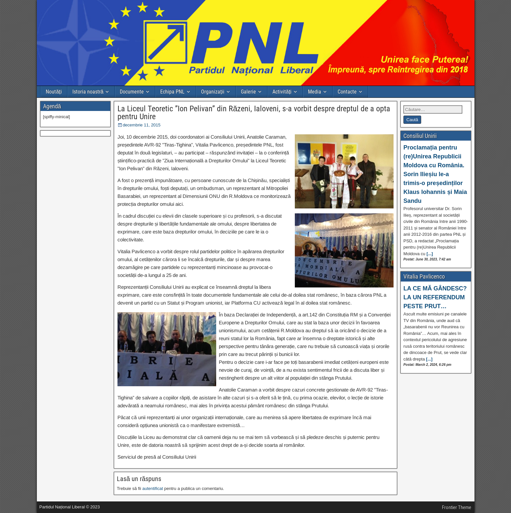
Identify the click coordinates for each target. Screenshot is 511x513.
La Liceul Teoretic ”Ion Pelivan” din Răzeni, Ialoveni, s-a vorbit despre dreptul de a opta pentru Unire (253, 112)
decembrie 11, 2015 (142, 124)
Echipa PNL (172, 92)
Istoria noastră (88, 92)
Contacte (347, 92)
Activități (282, 92)
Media (314, 92)
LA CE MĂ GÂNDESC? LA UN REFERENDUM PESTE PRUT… (435, 297)
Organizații (212, 92)
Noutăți (54, 92)
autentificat (152, 488)
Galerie (248, 92)
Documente (132, 92)
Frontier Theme (456, 507)
